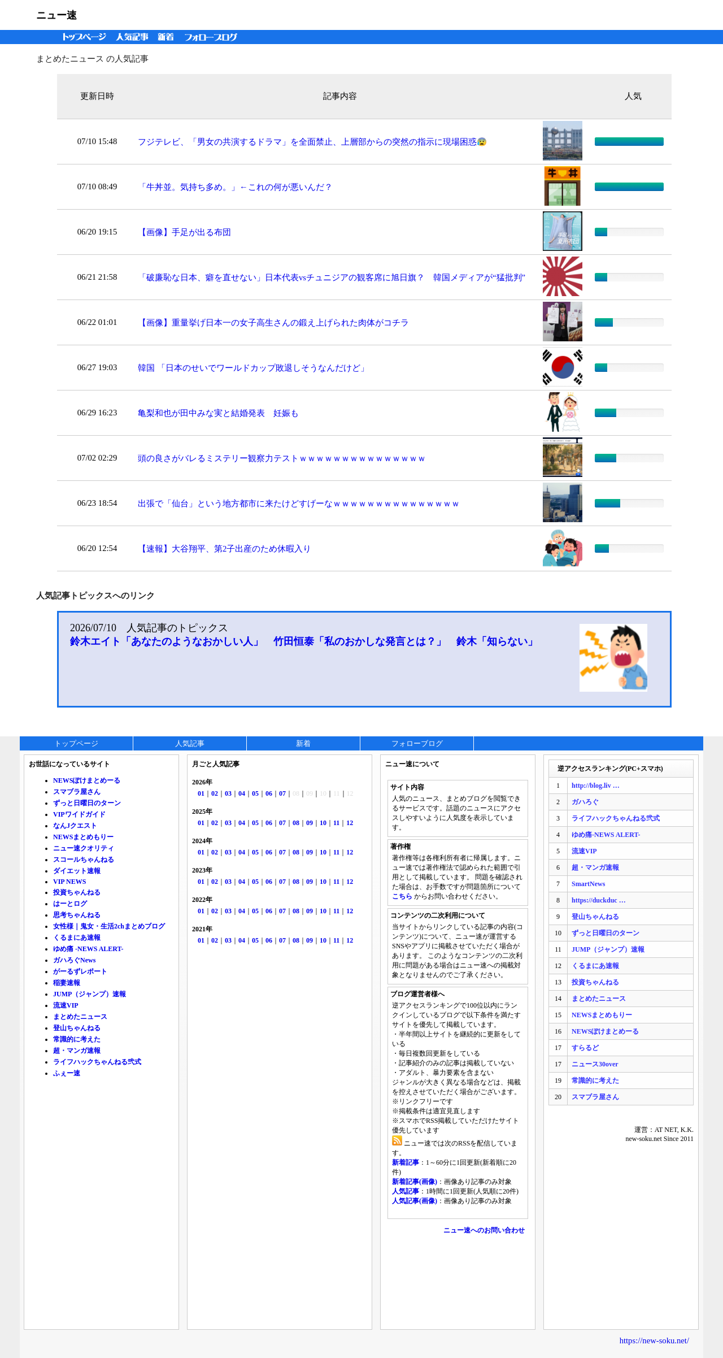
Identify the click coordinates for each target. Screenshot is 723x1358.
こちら (402, 896)
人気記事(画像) (414, 1201)
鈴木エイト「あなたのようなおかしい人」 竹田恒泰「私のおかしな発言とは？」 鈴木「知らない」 (304, 641)
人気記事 (133, 37)
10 (323, 823)
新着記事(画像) (414, 1182)
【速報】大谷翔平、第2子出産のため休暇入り (224, 548)
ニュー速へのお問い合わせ (484, 1230)
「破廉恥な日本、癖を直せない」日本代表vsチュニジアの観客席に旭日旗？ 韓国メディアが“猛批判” (331, 277)
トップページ (82, 37)
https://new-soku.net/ (654, 1340)
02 (214, 793)
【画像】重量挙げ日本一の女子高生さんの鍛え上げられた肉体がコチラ (273, 322)
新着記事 (405, 1162)
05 (255, 793)
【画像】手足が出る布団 (184, 232)
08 (296, 823)
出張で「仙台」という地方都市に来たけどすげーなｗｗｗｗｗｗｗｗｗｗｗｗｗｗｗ (299, 503)
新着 (167, 37)
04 (241, 793)
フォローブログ (213, 37)
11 (336, 823)
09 (309, 823)
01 (201, 793)
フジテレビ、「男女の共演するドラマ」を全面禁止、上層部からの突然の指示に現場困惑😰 (312, 141)
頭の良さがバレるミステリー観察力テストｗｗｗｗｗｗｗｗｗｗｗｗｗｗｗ (282, 458)
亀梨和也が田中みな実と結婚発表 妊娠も (218, 413)
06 (268, 793)
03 (228, 793)
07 (282, 793)
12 (349, 823)
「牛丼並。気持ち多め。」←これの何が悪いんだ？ (235, 187)
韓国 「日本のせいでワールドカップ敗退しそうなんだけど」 (253, 367)
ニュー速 (56, 15)
